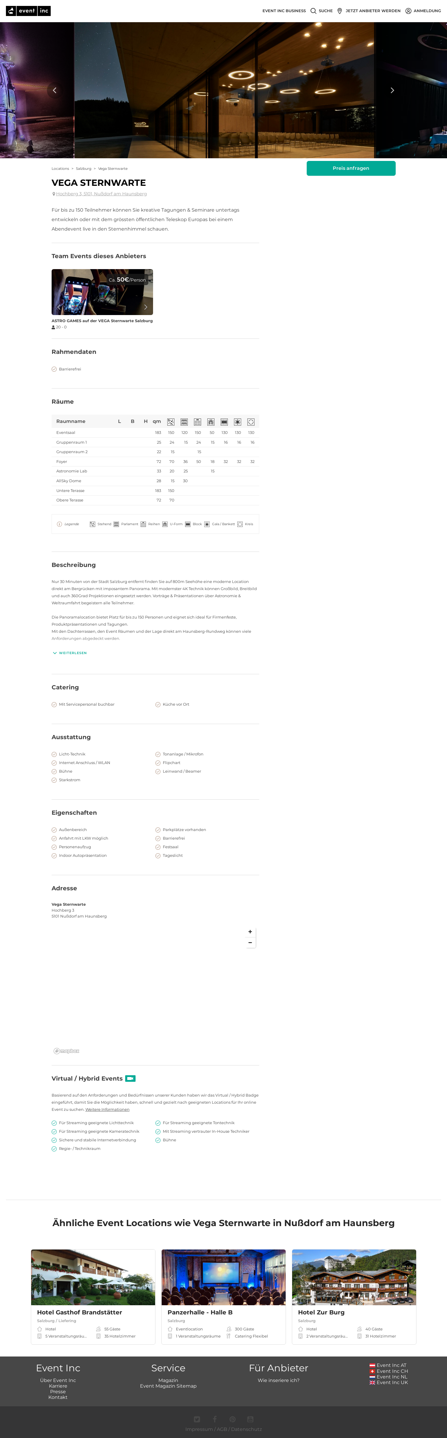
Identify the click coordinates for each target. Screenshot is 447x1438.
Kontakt (58, 1397)
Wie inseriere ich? (279, 1380)
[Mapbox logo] (66, 1051)
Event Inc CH (389, 1371)
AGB (222, 1429)
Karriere (58, 1386)
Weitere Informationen (107, 1109)
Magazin (168, 1380)
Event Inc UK (389, 1382)
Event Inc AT (388, 1365)
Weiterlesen (69, 653)
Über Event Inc (58, 1380)
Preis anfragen (351, 168)
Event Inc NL (388, 1377)
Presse (58, 1391)
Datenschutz (246, 1429)
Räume (63, 401)
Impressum (199, 1429)
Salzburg (83, 168)
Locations (60, 168)
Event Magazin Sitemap (168, 1386)
